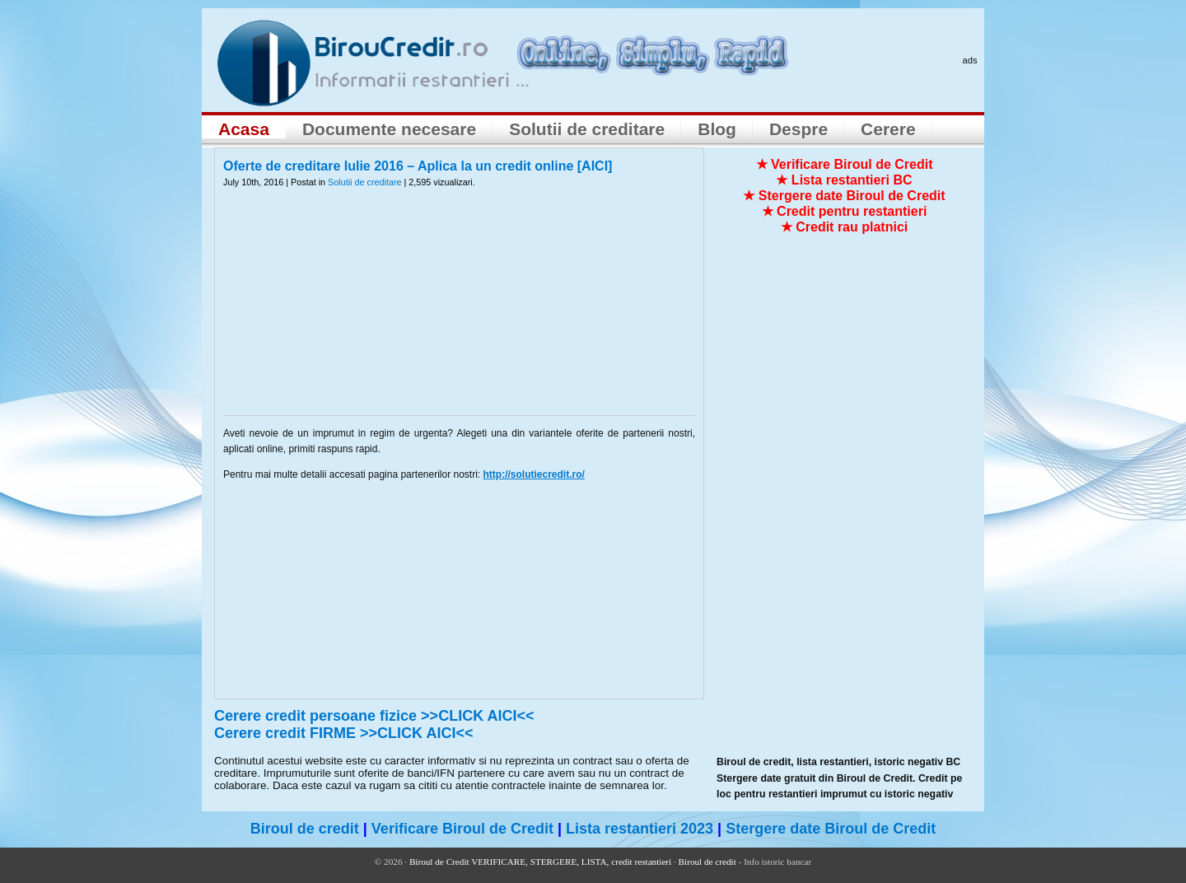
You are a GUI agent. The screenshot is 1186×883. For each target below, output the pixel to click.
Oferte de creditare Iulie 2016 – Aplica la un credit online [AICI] (417, 166)
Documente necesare (389, 128)
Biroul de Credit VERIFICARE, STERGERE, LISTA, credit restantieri (540, 862)
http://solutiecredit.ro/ (534, 474)
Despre (798, 128)
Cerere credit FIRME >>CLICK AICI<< (343, 733)
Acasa (243, 128)
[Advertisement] (459, 312)
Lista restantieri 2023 (639, 828)
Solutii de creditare (587, 128)
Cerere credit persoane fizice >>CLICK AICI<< (374, 716)
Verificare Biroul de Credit (462, 828)
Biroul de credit (304, 828)
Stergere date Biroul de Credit (831, 828)
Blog (717, 128)
